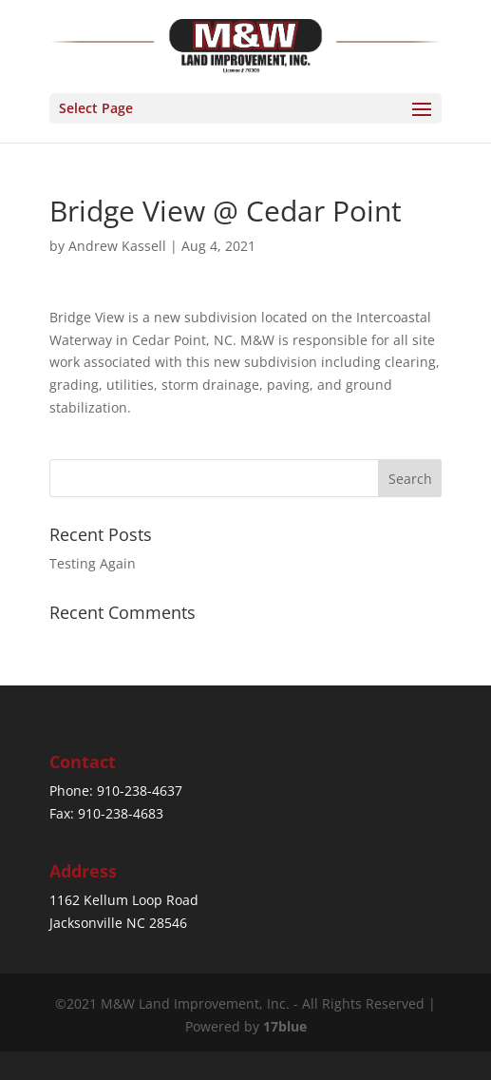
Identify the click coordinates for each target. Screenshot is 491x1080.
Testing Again (92, 563)
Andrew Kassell (117, 246)
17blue (285, 1026)
